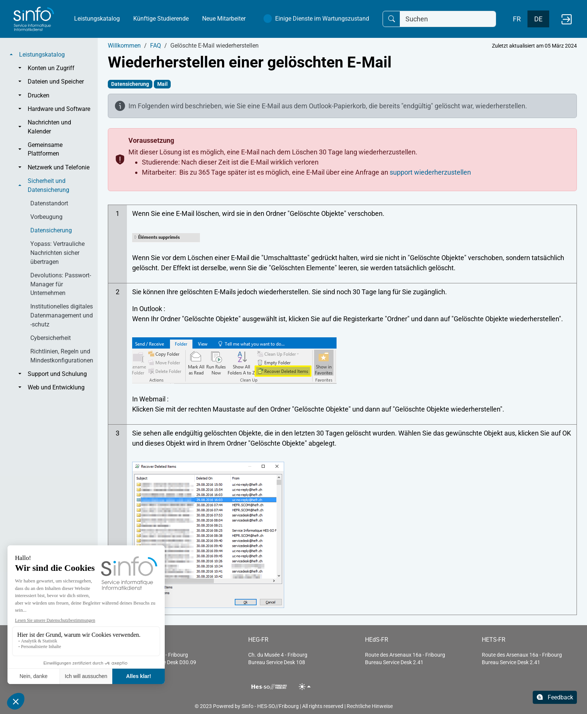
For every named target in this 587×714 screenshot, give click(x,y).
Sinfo (247, 706)
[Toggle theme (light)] (305, 686)
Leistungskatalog (97, 18)
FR (517, 19)
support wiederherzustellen (430, 172)
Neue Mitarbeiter (224, 18)
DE (538, 19)
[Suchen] (448, 19)
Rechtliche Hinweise (370, 706)
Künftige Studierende (161, 18)
